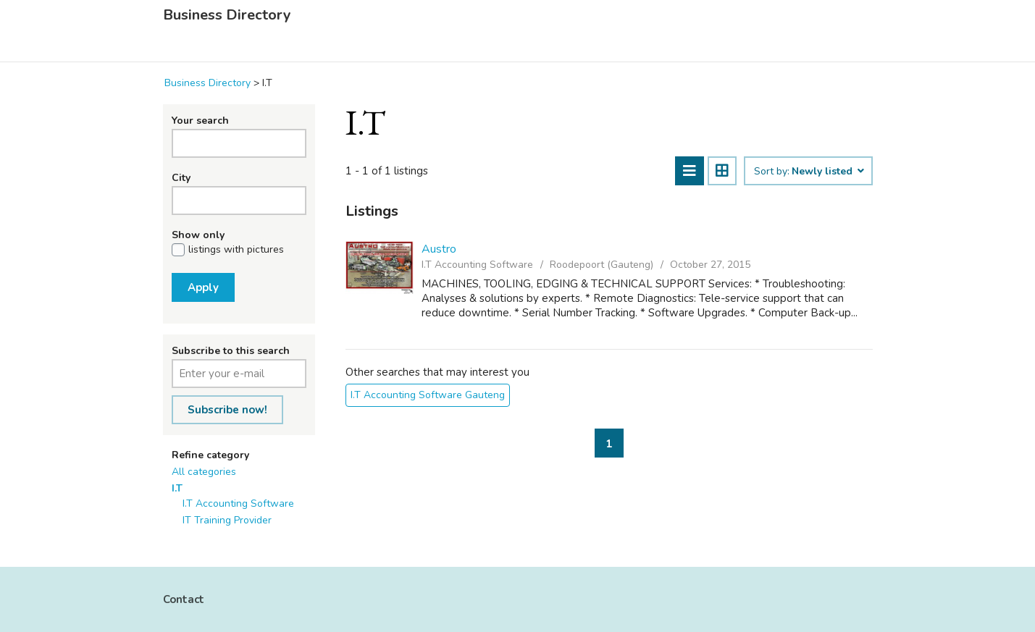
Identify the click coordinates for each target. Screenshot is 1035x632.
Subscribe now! (227, 410)
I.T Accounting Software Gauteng (428, 395)
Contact (183, 599)
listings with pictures (236, 249)
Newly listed (827, 171)
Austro (439, 249)
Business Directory (227, 15)
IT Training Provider (227, 520)
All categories (204, 472)
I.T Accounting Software (238, 503)
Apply (203, 287)
